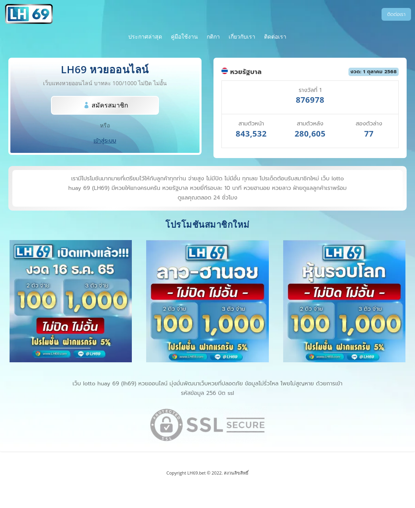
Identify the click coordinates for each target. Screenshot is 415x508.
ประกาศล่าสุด (145, 37)
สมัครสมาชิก (110, 105)
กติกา (213, 37)
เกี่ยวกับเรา (242, 37)
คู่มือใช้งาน (184, 37)
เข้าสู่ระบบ (105, 141)
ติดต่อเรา (396, 14)
